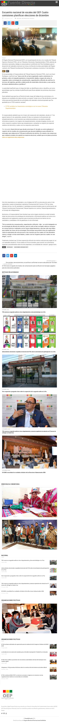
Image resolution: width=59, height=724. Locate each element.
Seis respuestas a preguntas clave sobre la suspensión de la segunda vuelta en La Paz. (24, 391)
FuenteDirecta (28, 718)
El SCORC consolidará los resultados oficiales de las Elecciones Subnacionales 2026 (23, 472)
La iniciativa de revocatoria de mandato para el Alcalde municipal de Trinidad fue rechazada (24, 652)
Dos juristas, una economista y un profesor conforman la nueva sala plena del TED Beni (31, 262)
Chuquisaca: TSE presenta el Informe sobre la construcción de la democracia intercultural (24, 667)
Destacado (10, 247)
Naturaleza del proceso (28, 18)
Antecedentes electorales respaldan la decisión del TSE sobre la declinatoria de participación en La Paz (29, 351)
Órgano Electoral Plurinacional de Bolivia (35, 720)
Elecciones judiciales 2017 (21, 247)
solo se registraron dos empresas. (13, 137)
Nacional (19, 18)
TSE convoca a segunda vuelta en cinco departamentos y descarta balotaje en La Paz (24, 312)
